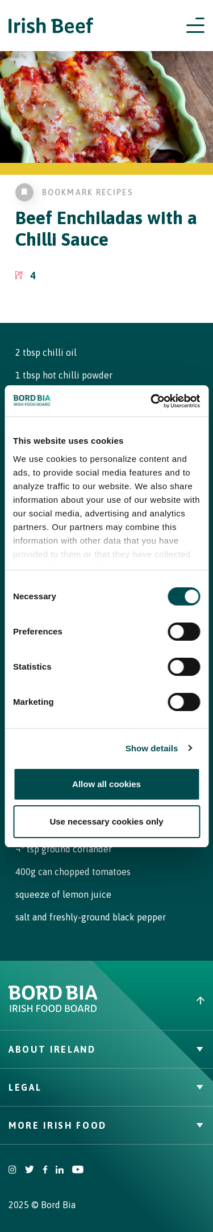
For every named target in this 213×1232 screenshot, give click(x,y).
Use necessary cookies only (106, 821)
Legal (106, 1087)
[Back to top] (160, 1000)
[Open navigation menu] (195, 25)
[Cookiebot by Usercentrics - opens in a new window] (151, 401)
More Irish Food (106, 1125)
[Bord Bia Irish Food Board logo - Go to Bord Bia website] (53, 1009)
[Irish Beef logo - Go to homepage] (51, 26)
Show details (152, 748)
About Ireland (106, 1049)
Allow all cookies (106, 784)
